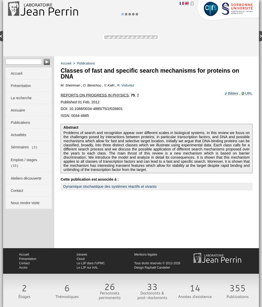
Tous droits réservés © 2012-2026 (157, 263)
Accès (23, 267)
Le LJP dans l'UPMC (91, 263)
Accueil (66, 63)
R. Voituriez (125, 85)
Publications (86, 63)
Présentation (27, 259)
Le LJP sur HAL (87, 267)
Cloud (81, 259)
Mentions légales (145, 254)
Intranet (82, 254)
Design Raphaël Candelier (152, 267)
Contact (24, 263)
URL (249, 93)
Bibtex (233, 93)
